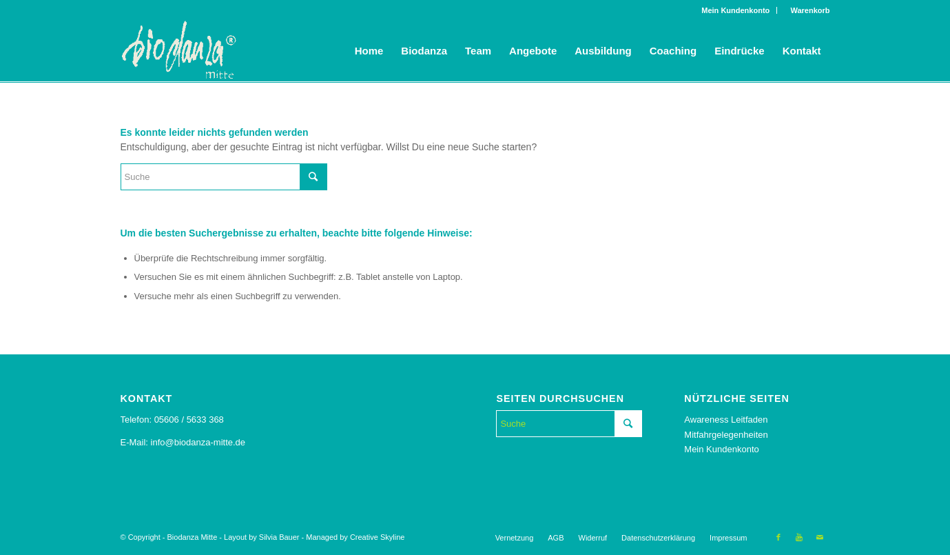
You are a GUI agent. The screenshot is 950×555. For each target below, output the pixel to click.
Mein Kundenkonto (735, 10)
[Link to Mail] (819, 537)
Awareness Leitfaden (725, 419)
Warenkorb (806, 10)
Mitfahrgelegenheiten (725, 435)
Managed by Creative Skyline (355, 537)
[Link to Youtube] (799, 537)
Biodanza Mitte (192, 537)
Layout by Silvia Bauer (261, 537)
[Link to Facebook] (778, 537)
